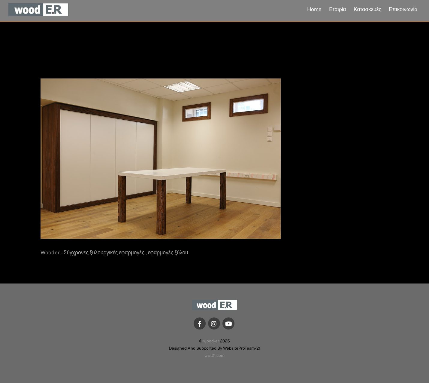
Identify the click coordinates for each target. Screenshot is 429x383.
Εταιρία (337, 9)
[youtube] (228, 323)
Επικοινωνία (403, 9)
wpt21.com (214, 355)
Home (314, 9)
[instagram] (214, 323)
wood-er (211, 341)
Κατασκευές (367, 9)
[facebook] (200, 323)
